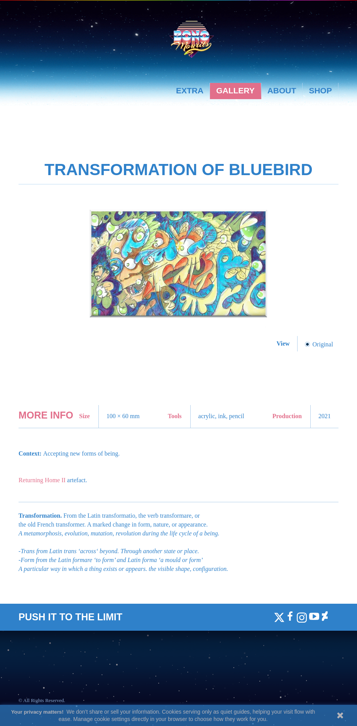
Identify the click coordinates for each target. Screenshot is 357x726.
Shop (320, 90)
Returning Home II (42, 480)
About (281, 90)
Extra (189, 90)
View (284, 343)
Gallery (235, 90)
